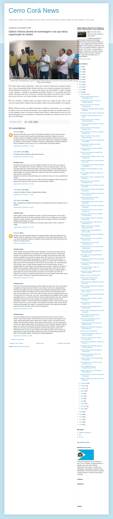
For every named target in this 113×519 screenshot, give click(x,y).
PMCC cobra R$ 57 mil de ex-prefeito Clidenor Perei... (91, 239)
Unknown (16, 132)
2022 (80, 77)
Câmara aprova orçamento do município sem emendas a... (92, 194)
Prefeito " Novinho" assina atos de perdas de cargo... (90, 136)
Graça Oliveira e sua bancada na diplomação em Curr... (89, 315)
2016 (80, 92)
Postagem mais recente (16, 343)
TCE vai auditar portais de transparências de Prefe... (88, 367)
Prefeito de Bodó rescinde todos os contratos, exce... (90, 128)
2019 (80, 84)
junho (82, 396)
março (83, 403)
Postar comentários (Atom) (21, 346)
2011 (80, 422)
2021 (80, 79)
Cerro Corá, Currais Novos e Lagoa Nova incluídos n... (90, 338)
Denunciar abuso (83, 442)
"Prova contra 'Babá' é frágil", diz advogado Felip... (89, 267)
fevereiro (83, 406)
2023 (80, 74)
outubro (83, 386)
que (80, 435)
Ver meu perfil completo (84, 59)
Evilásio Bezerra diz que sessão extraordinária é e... (89, 243)
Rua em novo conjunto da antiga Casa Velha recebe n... (91, 153)
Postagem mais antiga (63, 343)
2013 (80, 417)
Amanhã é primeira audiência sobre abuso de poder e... (90, 271)
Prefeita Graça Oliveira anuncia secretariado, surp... (89, 97)
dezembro (84, 94)
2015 (80, 412)
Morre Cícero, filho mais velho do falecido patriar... (90, 105)
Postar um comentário (17, 339)
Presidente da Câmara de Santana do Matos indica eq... (91, 327)
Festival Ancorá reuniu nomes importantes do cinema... (89, 278)
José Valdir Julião (19, 152)
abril (82, 401)
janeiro (83, 408)
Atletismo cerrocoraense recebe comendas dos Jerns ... (89, 198)
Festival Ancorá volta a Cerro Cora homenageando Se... (90, 354)
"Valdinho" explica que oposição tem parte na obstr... (90, 230)
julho (82, 393)
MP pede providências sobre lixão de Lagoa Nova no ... (91, 222)
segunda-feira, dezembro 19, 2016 (23, 278)
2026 (80, 67)
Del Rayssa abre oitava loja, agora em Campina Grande (91, 346)
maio (82, 398)
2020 (80, 82)
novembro (84, 383)
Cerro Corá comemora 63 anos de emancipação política (90, 319)
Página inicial (40, 343)
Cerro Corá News (34, 10)
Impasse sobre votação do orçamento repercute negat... (91, 251)
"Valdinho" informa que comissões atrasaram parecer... (90, 226)
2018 (80, 87)
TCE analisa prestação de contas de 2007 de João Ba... (90, 334)
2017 (80, 89)
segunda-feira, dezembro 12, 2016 (23, 146)
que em (81, 437)
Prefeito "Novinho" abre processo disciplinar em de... (90, 181)
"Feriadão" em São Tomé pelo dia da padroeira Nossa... (91, 323)
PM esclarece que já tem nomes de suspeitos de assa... (90, 101)
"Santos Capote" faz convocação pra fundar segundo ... (91, 371)
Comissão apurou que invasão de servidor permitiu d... (90, 120)
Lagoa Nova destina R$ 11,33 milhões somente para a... (91, 214)
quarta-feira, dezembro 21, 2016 (23, 308)
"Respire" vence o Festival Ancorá (90, 275)
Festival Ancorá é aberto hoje (88, 331)
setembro (83, 388)
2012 (80, 419)
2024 (80, 72)
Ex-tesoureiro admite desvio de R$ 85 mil (92, 113)
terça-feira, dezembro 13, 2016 (22, 243)
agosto (83, 391)
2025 (80, 69)
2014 (80, 414)
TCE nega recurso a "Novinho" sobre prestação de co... (91, 363)
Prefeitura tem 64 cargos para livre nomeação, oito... (90, 144)
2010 (80, 424)
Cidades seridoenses (85, 432)
